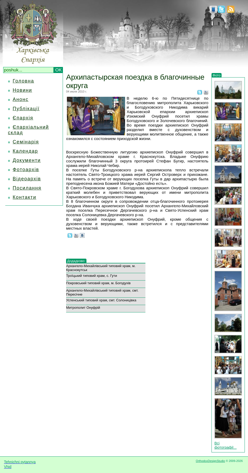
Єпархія (23, 117)
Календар (25, 151)
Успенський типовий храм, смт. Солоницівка (101, 300)
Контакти (24, 197)
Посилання (27, 188)
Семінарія (26, 141)
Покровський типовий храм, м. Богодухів (98, 283)
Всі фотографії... (225, 445)
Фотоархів (26, 169)
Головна (23, 81)
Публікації (26, 108)
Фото (217, 75)
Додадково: (76, 261)
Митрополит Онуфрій (83, 308)
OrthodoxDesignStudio (210, 460)
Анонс (21, 99)
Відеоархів (27, 178)
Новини (22, 90)
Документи (27, 160)
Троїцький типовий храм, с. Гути (91, 276)
